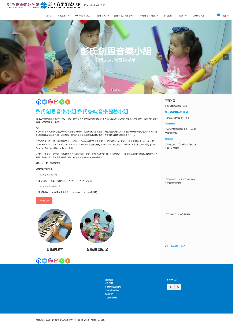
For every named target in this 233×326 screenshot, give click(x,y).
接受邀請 (169, 139)
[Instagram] (50, 102)
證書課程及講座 (112, 290)
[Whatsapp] (61, 102)
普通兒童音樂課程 (113, 287)
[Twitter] (44, 102)
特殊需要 (109, 283)
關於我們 (109, 280)
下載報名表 (44, 200)
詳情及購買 (170, 123)
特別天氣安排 (111, 297)
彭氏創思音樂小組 (97, 249)
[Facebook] (38, 102)
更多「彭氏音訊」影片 (175, 246)
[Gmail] (56, 102)
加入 (177, 112)
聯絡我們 (109, 294)
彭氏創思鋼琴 (55, 249)
